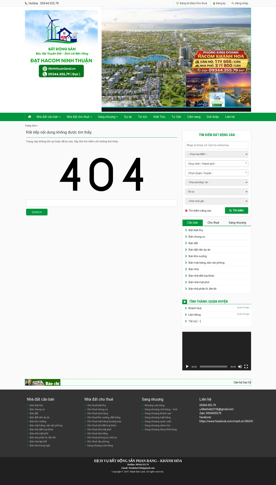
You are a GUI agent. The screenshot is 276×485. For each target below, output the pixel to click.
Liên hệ (230, 117)
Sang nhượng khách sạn (158, 413)
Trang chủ (30, 125)
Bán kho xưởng (198, 256)
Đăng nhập (240, 3)
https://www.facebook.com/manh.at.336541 (226, 421)
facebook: (205, 417)
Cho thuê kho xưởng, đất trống (103, 417)
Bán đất (193, 243)
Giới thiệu (213, 117)
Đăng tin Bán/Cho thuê (191, 3)
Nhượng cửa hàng (154, 405)
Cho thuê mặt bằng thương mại (104, 421)
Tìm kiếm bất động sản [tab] (217, 135)
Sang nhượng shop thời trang (161, 429)
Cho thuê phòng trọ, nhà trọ (102, 437)
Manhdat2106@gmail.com (217, 409)
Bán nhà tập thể (38, 441)
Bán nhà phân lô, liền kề (202, 288)
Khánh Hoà (194, 308)
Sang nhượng (106, 117)
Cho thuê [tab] (213, 222)
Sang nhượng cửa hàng (100, 445)
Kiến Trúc (159, 117)
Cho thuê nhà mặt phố (99, 429)
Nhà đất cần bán (47, 117)
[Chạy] (187, 366)
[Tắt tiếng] (240, 366)
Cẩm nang (193, 117)
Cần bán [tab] (192, 222)
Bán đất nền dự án (199, 249)
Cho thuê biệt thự (96, 405)
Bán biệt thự (196, 230)
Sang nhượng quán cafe (158, 421)
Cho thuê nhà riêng (97, 433)
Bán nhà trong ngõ (40, 445)
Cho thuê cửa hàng (97, 413)
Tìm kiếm (236, 210)
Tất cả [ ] (194, 321)
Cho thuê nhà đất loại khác (101, 425)
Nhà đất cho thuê (78, 117)
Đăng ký (219, 3)
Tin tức (142, 117)
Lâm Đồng (194, 314)
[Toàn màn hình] (246, 366)
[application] (216, 351)
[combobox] (216, 163)
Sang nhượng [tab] (237, 222)
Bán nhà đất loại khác (201, 275)
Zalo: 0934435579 (210, 413)
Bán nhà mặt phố (199, 282)
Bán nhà (194, 269)
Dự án (128, 117)
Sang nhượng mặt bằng (158, 417)
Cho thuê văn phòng (98, 441)
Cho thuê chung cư (97, 409)
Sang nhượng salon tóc (157, 425)
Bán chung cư (197, 236)
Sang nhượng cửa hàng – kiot (161, 409)
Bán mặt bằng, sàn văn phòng (206, 262)
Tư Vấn (176, 117)
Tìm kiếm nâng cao (199, 210)
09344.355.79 (207, 405)
